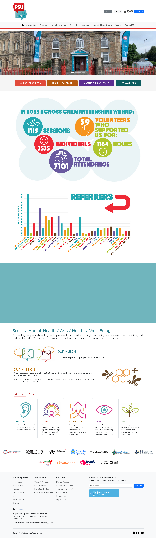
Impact (96, 25)
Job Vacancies (128, 83)
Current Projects (30, 83)
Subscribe (138, 486)
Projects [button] (44, 25)
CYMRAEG (117, 11)
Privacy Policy (62, 492)
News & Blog (18, 492)
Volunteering (18, 499)
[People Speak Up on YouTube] (131, 11)
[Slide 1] (72, 72)
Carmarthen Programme (80, 25)
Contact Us (130, 25)
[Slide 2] (76, 72)
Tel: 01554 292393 (22, 509)
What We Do (18, 485)
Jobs (15, 496)
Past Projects (40, 485)
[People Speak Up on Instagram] (125, 11)
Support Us (139, 11)
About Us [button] (32, 25)
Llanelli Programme (59, 25)
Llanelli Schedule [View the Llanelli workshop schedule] (62, 83)
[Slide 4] (83, 72)
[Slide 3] (79, 72)
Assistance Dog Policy (65, 489)
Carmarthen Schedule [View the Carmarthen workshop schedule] (96, 83)
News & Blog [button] (106, 25)
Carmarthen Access (64, 485)
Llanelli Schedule (41, 489)
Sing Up (16, 503)
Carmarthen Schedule (43, 492)
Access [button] (118, 25)
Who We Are (18, 482)
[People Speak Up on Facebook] (128, 11)
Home (24, 25)
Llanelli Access (62, 482)
